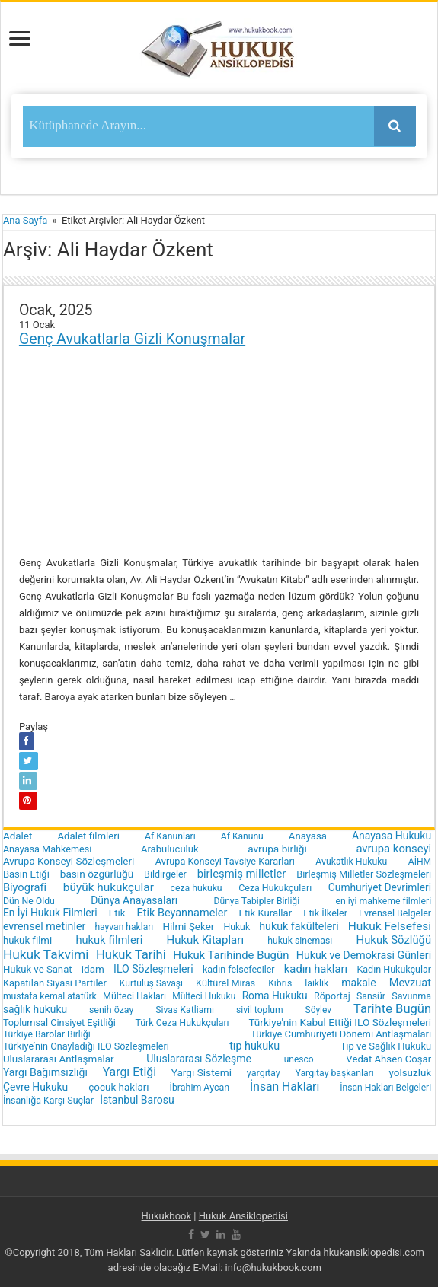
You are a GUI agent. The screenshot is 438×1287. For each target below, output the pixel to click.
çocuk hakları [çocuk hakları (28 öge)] (118, 1087)
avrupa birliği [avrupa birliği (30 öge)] (277, 849)
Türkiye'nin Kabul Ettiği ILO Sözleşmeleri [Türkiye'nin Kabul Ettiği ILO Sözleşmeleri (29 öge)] (339, 1022)
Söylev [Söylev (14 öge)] (318, 1010)
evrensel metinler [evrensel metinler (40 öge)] (44, 926)
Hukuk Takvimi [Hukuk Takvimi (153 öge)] (46, 954)
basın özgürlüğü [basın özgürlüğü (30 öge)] (96, 874)
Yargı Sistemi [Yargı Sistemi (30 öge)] (201, 1072)
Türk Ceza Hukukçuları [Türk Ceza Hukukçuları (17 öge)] (182, 1022)
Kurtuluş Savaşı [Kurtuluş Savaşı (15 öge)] (151, 983)
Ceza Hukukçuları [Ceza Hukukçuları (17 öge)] (275, 888)
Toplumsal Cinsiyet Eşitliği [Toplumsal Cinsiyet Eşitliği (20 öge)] (59, 1022)
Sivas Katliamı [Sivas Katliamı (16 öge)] (184, 1010)
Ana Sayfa (25, 220)
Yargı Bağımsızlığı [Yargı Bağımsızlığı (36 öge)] (45, 1072)
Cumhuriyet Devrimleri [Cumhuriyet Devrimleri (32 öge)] (379, 887)
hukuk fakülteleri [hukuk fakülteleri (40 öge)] (298, 926)
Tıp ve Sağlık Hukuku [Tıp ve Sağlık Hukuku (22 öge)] (386, 1046)
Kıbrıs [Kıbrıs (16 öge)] (280, 983)
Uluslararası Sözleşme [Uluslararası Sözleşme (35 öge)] (198, 1059)
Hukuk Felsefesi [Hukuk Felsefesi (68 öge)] (389, 926)
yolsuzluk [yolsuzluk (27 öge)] (410, 1072)
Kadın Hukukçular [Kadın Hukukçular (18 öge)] (393, 969)
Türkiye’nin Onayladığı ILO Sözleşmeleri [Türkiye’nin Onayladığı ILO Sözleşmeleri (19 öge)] (86, 1046)
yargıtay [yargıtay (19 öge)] (263, 1072)
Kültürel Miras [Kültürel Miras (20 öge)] (225, 983)
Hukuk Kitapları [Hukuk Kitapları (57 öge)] (205, 940)
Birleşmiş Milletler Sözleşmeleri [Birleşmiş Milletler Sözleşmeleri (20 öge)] (363, 874)
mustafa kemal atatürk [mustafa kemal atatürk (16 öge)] (50, 996)
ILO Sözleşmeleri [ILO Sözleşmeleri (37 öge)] (153, 969)
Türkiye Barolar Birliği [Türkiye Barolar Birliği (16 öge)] (47, 1034)
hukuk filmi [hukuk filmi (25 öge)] (27, 940)
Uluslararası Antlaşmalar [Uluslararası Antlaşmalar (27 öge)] (58, 1059)
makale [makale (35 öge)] (358, 982)
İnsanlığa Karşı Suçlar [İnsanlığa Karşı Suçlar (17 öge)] (48, 1100)
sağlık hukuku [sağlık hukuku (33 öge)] (35, 1009)
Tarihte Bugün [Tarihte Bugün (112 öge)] (392, 1009)
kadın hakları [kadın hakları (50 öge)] (315, 969)
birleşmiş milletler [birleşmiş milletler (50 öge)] (241, 874)
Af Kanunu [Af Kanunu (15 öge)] (242, 836)
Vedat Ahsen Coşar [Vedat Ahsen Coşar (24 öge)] (388, 1059)
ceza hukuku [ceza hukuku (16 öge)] (196, 888)
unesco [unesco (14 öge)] (299, 1059)
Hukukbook (167, 1216)
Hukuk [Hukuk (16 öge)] (236, 927)
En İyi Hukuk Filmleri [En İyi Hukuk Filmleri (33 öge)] (50, 912)
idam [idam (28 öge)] (93, 969)
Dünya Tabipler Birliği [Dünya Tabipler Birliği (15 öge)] (257, 901)
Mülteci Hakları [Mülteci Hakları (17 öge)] (134, 996)
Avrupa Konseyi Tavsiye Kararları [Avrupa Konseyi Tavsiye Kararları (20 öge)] (225, 861)
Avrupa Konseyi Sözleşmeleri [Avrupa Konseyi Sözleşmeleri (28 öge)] (68, 861)
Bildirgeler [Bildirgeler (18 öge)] (165, 874)
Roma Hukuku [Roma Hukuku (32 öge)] (275, 995)
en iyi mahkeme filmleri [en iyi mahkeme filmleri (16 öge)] (383, 901)
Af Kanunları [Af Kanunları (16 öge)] (170, 836)
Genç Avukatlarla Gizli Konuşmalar (132, 339)
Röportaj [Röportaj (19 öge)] (332, 996)
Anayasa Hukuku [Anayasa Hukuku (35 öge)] (391, 836)
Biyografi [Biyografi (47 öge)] (24, 887)
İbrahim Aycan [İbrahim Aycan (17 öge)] (200, 1087)
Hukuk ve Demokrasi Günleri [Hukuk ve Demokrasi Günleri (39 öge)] (363, 955)
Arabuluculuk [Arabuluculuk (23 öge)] (170, 849)
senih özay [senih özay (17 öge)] (111, 1009)
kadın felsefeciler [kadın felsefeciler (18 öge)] (239, 969)
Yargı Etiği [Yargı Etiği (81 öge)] (129, 1072)
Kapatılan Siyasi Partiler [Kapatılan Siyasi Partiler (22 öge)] (55, 983)
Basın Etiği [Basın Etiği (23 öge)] (26, 874)
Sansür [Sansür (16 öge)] (370, 996)
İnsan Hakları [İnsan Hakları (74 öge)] (284, 1086)
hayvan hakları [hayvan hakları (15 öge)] (123, 927)
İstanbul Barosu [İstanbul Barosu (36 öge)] (137, 1100)
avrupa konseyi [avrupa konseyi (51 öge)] (393, 848)
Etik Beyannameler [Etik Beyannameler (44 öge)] (181, 912)
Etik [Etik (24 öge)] (117, 913)
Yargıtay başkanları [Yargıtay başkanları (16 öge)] (335, 1073)
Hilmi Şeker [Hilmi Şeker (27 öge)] (188, 926)
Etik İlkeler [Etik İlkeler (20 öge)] (325, 913)
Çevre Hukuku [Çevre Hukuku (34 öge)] (35, 1087)
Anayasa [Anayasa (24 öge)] (308, 836)
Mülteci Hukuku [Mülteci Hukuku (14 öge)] (203, 996)
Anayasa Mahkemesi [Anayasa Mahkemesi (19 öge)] (47, 849)
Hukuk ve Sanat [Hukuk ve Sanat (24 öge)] (37, 969)
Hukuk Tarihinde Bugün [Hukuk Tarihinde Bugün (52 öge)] (231, 955)
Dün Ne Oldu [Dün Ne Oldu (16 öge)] (29, 901)
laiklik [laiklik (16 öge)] (316, 983)
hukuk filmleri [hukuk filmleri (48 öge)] (108, 940)
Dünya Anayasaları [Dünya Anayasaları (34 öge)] (134, 900)
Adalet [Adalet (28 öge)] (18, 836)
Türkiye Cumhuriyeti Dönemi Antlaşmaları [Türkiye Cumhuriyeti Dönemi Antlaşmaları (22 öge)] (341, 1034)
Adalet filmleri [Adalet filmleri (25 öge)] (88, 836)
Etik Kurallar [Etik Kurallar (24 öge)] (265, 913)
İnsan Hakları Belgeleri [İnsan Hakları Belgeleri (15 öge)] (385, 1087)
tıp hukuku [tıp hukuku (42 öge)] (254, 1046)
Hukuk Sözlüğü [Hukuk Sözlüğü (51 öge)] (394, 940)
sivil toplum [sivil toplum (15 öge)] (259, 1010)
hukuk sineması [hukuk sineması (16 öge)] (299, 940)
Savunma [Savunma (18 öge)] (411, 996)
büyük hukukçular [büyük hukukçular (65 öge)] (108, 887)
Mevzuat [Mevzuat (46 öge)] (410, 982)
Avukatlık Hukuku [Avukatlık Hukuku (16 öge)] (351, 861)
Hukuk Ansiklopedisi (243, 1216)
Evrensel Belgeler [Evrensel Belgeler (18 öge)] (395, 913)
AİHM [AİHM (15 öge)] (419, 861)
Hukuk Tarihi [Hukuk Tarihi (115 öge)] (131, 955)
